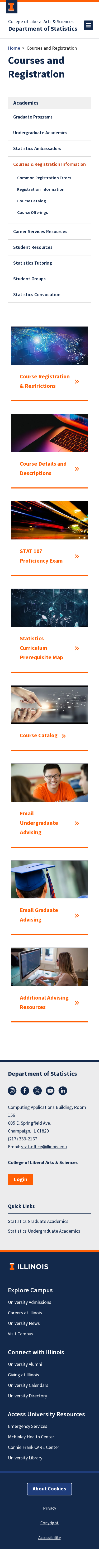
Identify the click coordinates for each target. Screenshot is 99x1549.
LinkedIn (63, 1091)
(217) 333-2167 (22, 1139)
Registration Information (40, 189)
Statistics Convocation (36, 294)
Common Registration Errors (44, 178)
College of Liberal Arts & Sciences (41, 22)
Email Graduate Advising (39, 915)
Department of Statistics (42, 29)
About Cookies (49, 1489)
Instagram (12, 1091)
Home (14, 48)
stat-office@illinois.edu (44, 1147)
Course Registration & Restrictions (45, 381)
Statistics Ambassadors (37, 148)
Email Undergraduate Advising (39, 823)
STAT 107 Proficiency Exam (41, 556)
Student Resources (33, 247)
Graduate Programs (33, 117)
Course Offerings (32, 212)
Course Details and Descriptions (43, 468)
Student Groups (29, 279)
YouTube (50, 1091)
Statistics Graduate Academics (38, 1221)
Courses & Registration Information (49, 164)
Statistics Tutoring (32, 263)
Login (20, 1179)
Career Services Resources (40, 231)
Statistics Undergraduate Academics (44, 1231)
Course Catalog (31, 201)
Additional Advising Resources (44, 1002)
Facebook (25, 1091)
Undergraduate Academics (40, 133)
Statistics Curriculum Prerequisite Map (41, 648)
